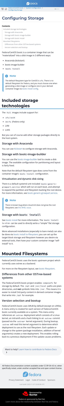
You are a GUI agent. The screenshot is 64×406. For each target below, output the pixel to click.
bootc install (12, 220)
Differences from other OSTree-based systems (23, 44)
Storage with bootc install (14, 38)
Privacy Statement (16, 380)
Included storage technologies (15, 29)
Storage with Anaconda (14, 32)
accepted (33, 368)
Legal (28, 380)
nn (55, 9)
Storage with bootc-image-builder (18, 35)
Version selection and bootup (16, 47)
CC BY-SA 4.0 (49, 366)
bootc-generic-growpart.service (42, 193)
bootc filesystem (47, 268)
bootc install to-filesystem (26, 234)
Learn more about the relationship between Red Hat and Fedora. (32, 402)
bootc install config (30, 88)
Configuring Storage (15, 10)
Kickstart (18, 148)
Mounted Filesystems (11, 41)
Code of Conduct (39, 380)
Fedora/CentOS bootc (15, 8)
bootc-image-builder (27, 159)
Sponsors (51, 380)
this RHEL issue (24, 207)
